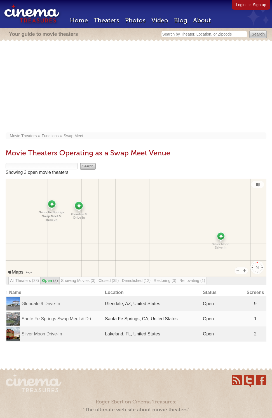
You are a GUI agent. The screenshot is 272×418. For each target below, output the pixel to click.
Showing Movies (78, 280)
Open (50, 280)
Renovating (192, 280)
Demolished (136, 280)
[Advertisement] (136, 87)
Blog (180, 20)
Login (240, 5)
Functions (50, 136)
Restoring (165, 280)
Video (159, 20)
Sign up (259, 5)
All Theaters (24, 280)
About (202, 20)
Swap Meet (73, 136)
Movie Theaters (23, 136)
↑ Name (13, 292)
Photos (135, 20)
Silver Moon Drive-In (42, 333)
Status (210, 292)
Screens (255, 292)
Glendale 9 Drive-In (41, 303)
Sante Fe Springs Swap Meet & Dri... (58, 318)
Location (114, 292)
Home (79, 20)
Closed (109, 280)
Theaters (106, 20)
